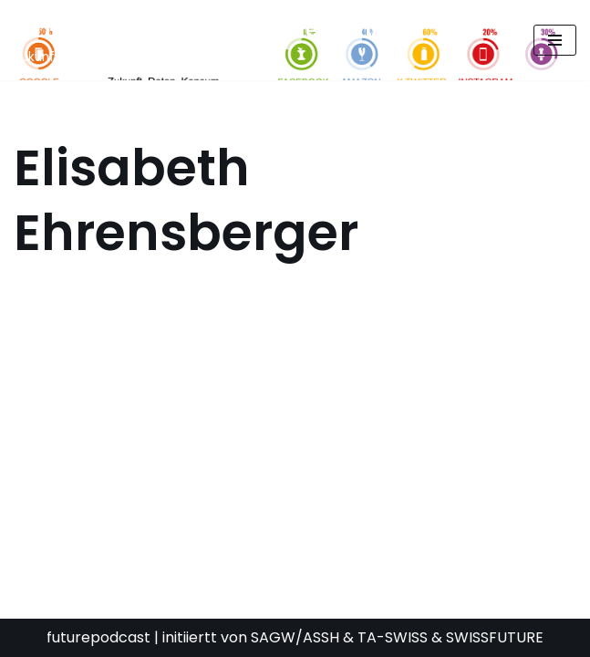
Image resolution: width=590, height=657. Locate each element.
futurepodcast (98, 637)
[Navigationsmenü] (554, 40)
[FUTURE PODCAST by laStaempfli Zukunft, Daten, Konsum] (195, 40)
